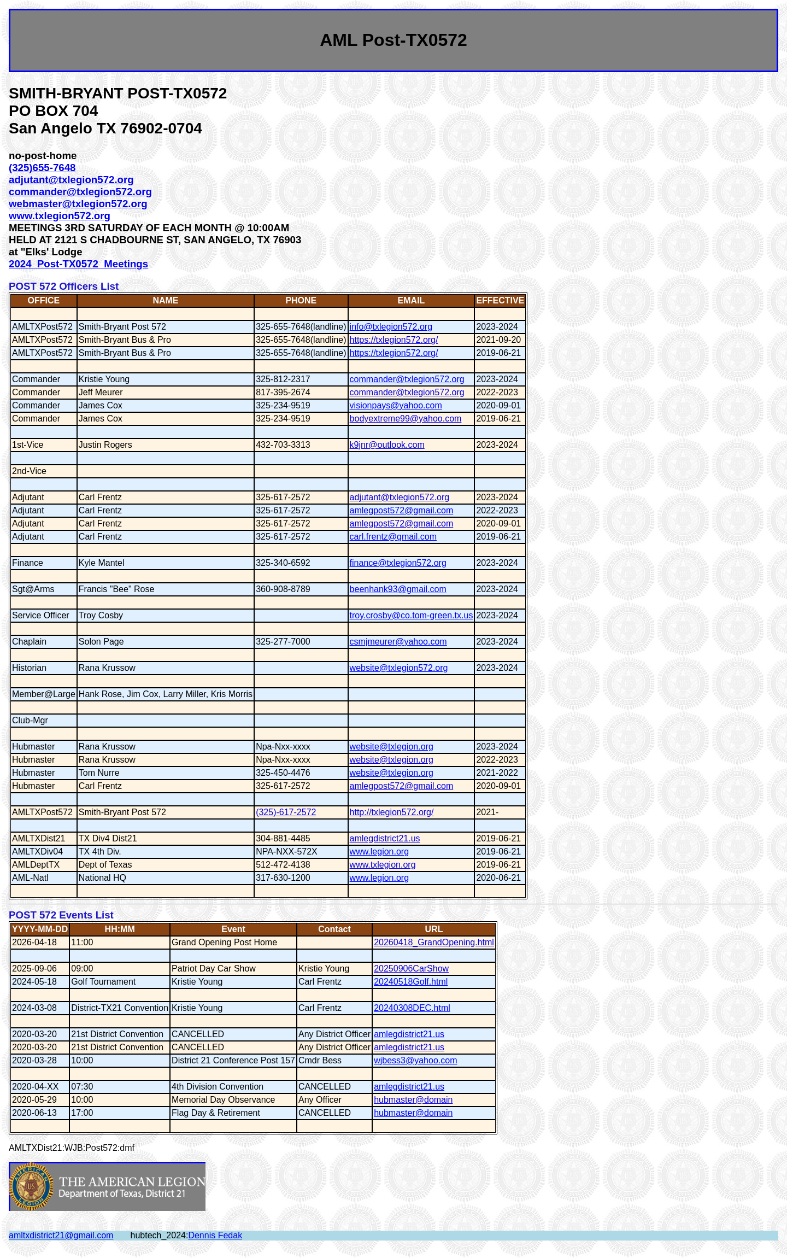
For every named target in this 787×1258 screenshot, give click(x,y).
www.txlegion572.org (59, 215)
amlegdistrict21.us (385, 838)
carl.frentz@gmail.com (393, 536)
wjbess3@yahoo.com (415, 1060)
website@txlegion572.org (399, 667)
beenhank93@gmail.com (398, 589)
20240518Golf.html (411, 981)
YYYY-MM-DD (40, 929)
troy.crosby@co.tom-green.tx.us (411, 615)
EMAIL (411, 300)
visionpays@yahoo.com (396, 405)
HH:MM (120, 929)
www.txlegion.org (383, 864)
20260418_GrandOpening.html (434, 942)
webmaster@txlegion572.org (78, 203)
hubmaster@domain (413, 1099)
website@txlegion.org (391, 746)
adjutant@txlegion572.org (71, 179)
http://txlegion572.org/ (392, 812)
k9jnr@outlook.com (387, 444)
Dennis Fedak (215, 1235)
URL (434, 929)
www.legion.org (379, 851)
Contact (334, 929)
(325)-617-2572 (286, 812)
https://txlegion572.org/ (394, 339)
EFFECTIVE (500, 300)
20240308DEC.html (412, 1008)
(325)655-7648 (42, 167)
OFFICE (44, 300)
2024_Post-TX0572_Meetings (78, 264)
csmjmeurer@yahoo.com (398, 641)
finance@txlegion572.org (398, 562)
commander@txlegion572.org (80, 191)
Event (233, 929)
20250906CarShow (411, 968)
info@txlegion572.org (391, 326)
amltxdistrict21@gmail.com (61, 1235)
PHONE (300, 300)
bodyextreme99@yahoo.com (406, 418)
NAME (165, 300)
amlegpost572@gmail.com (402, 510)
